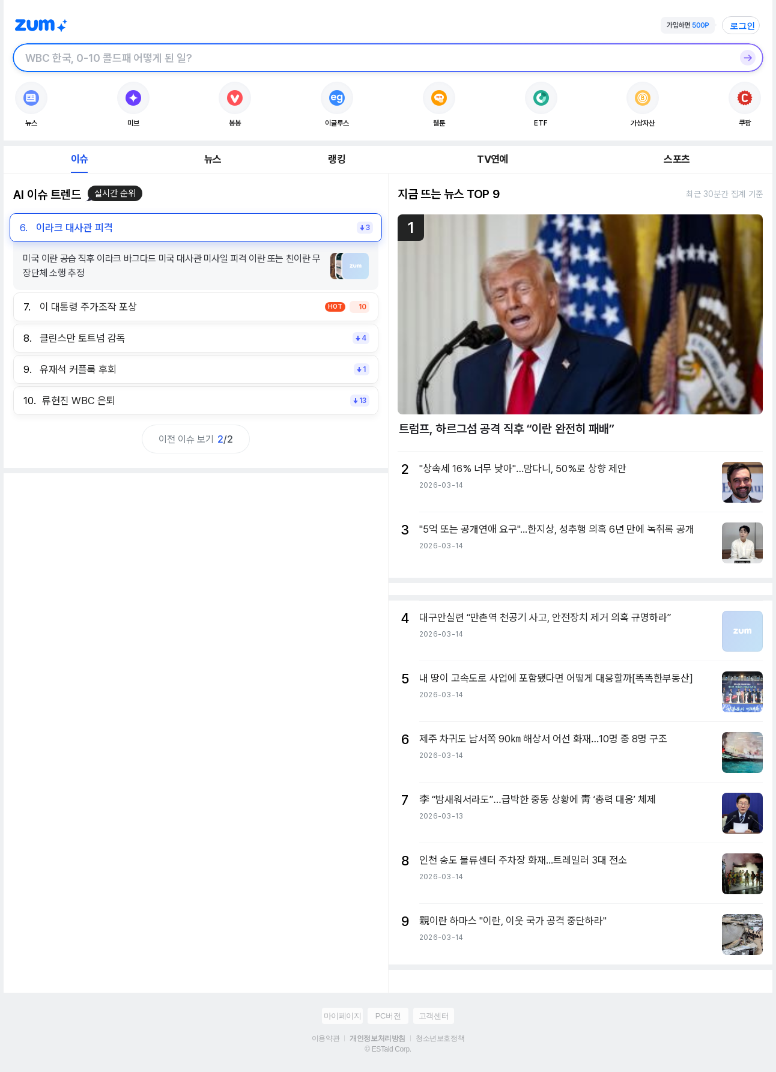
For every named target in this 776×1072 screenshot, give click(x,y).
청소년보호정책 (440, 1038)
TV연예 (492, 159)
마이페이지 (343, 1015)
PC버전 (388, 1015)
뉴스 (212, 159)
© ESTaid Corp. (388, 1049)
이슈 (79, 159)
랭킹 (336, 159)
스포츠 (677, 159)
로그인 (742, 26)
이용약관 (325, 1038)
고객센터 (434, 1015)
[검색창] (372, 57)
